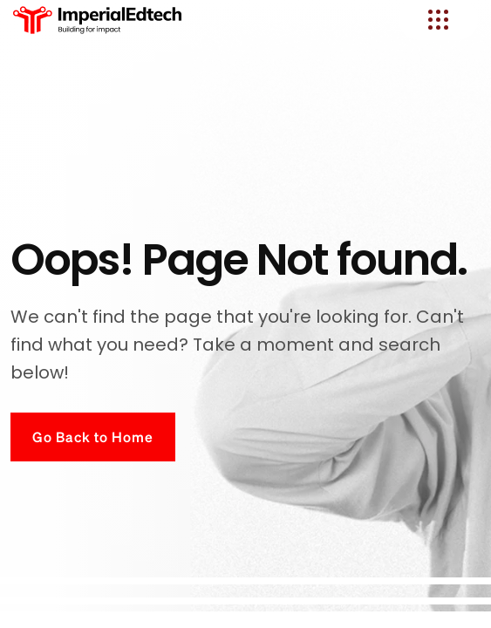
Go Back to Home (92, 436)
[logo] (98, 20)
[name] (438, 19)
